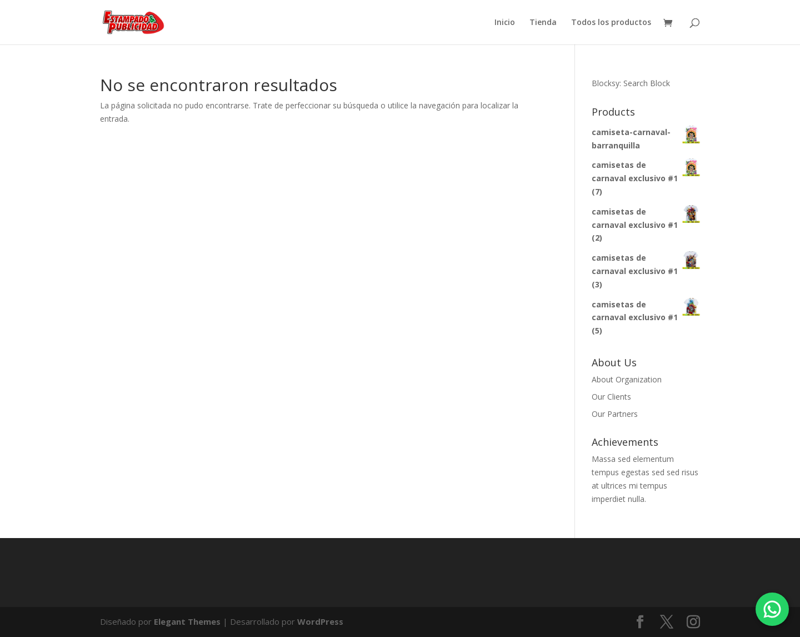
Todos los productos (611, 22)
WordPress (320, 621)
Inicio (504, 22)
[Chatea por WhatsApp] (772, 609)
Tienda (543, 22)
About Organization (627, 379)
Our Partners (615, 414)
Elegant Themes (187, 621)
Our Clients (611, 396)
